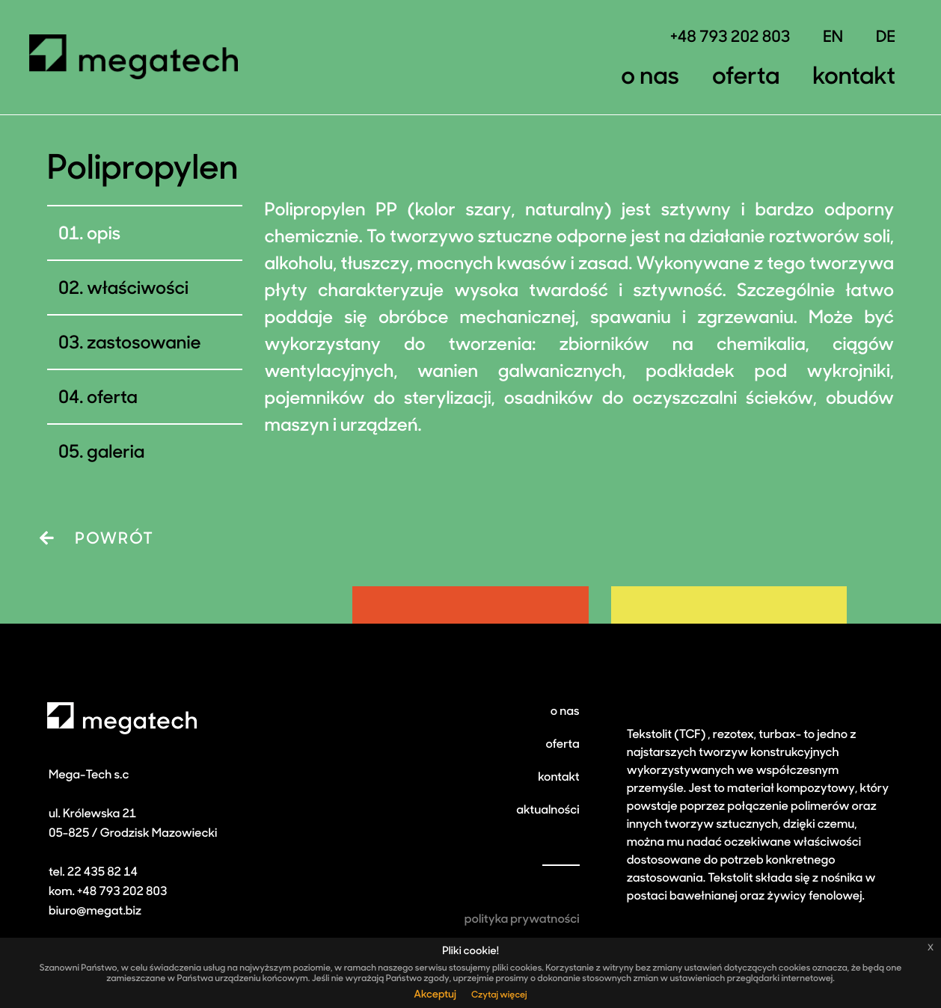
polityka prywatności (522, 920)
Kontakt (853, 78)
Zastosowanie (143, 344)
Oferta (745, 78)
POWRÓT (97, 539)
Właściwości (137, 289)
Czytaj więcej (499, 995)
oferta (562, 745)
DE (885, 38)
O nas (650, 78)
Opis (103, 235)
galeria (115, 453)
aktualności (547, 811)
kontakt (558, 778)
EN (833, 38)
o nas (565, 712)
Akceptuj (435, 995)
